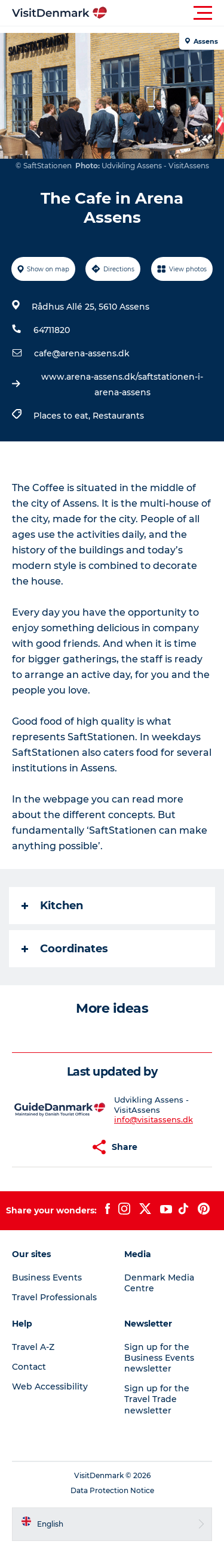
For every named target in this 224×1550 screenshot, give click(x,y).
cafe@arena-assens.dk (82, 353)
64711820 (51, 330)
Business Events (47, 1277)
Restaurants (118, 415)
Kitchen (52, 905)
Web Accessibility (50, 1386)
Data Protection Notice (112, 1490)
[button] (165, 13)
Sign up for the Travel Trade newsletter (156, 1399)
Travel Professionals (54, 1297)
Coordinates (65, 948)
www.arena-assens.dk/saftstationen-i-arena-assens (122, 384)
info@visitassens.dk (153, 1119)
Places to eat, (63, 415)
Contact (29, 1366)
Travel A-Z (33, 1347)
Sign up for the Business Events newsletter (159, 1358)
